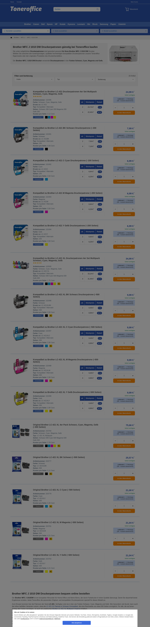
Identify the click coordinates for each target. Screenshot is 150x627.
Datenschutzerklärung (46, 619)
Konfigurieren (25, 619)
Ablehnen (57, 619)
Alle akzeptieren (77, 623)
